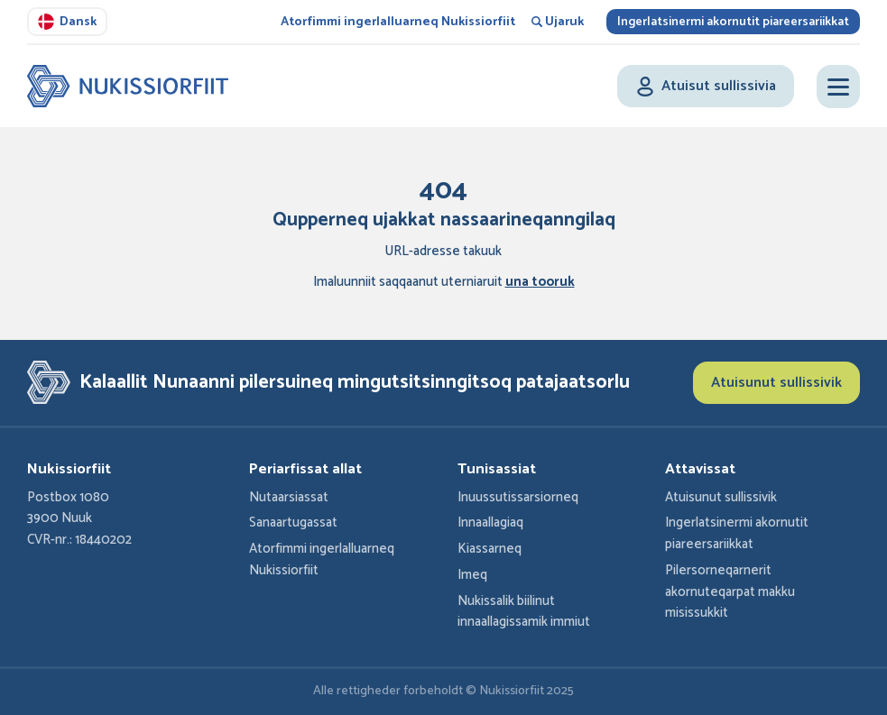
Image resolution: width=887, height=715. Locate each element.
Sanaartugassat (293, 523)
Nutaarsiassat (288, 498)
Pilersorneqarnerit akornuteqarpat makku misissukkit (730, 592)
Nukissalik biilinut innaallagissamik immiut (523, 612)
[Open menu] (838, 86)
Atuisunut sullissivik (776, 383)
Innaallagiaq (490, 523)
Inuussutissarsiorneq (517, 498)
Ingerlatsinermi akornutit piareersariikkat (733, 22)
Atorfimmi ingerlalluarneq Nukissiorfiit (398, 22)
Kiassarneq (489, 549)
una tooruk (540, 282)
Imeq (472, 575)
